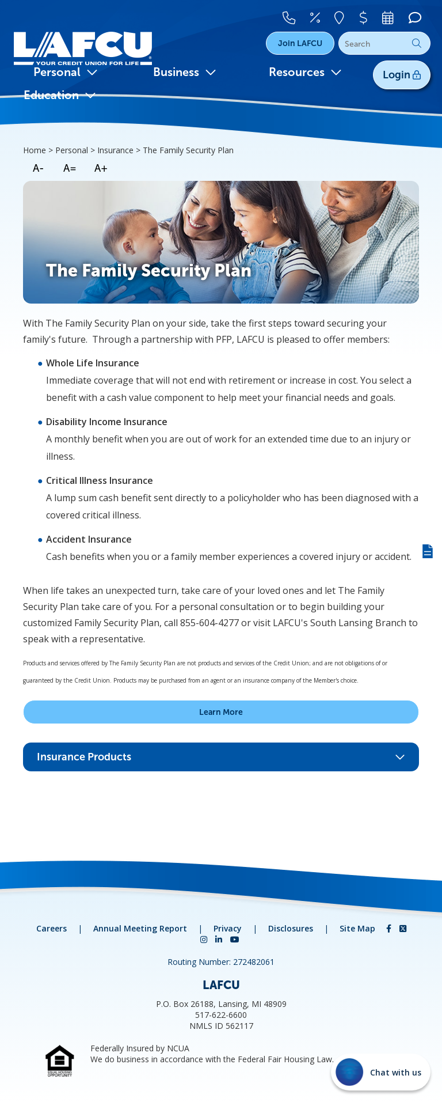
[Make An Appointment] (391, 15)
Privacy (228, 928)
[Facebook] (390, 928)
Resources (305, 72)
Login (402, 75)
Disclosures (290, 928)
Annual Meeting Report (140, 928)
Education (60, 95)
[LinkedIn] (219, 939)
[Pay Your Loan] (369, 15)
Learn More (221, 712)
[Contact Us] (301, 15)
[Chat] (414, 15)
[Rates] (324, 15)
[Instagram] (204, 939)
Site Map (357, 928)
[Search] (384, 43)
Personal (65, 72)
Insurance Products (221, 757)
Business (184, 72)
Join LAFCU (300, 43)
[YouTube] (234, 939)
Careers (51, 928)
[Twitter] (403, 928)
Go (416, 43)
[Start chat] (380, 1072)
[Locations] (347, 15)
